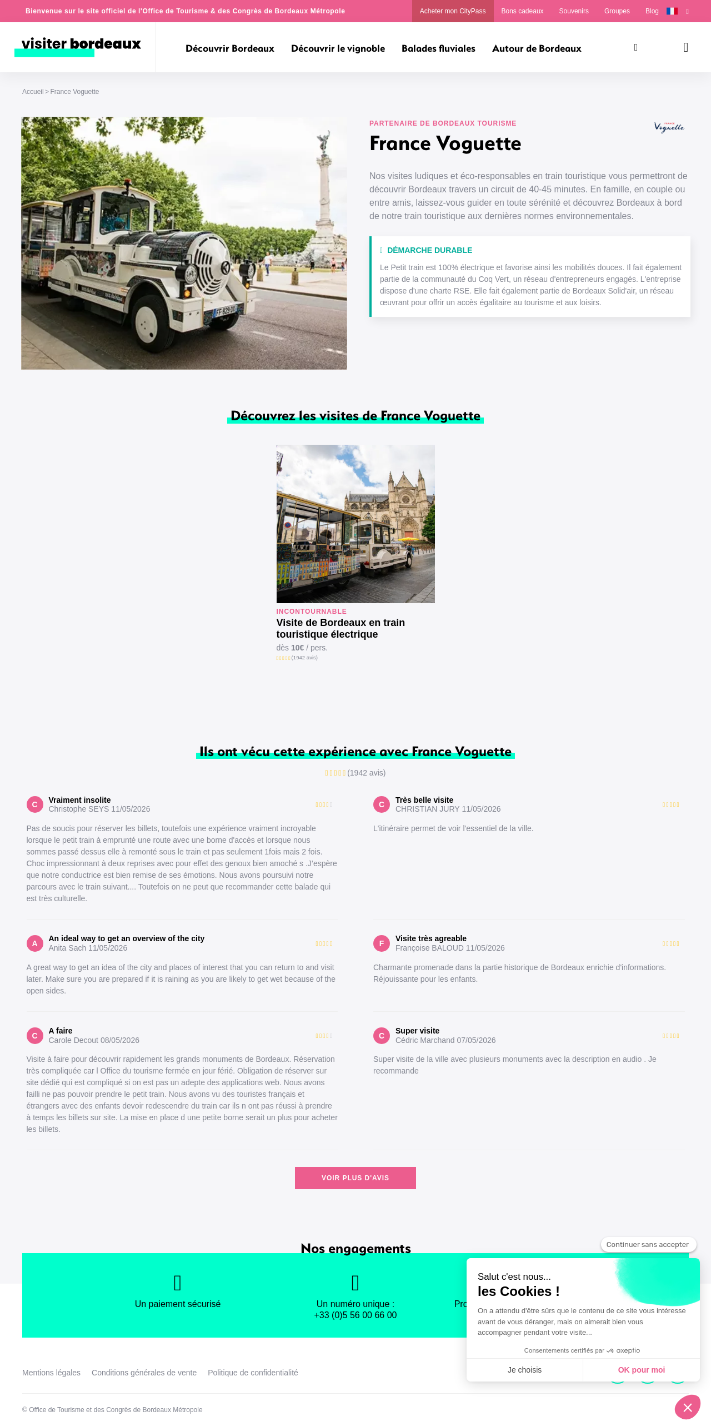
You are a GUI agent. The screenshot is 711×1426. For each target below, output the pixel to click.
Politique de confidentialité (253, 1372)
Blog (652, 11)
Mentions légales (51, 1372)
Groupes (617, 11)
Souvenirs (574, 11)
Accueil (33, 92)
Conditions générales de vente (144, 1372)
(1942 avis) (305, 657)
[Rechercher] (636, 47)
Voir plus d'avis (355, 1178)
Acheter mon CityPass (453, 11)
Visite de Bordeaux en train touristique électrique (341, 628)
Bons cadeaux (523, 11)
